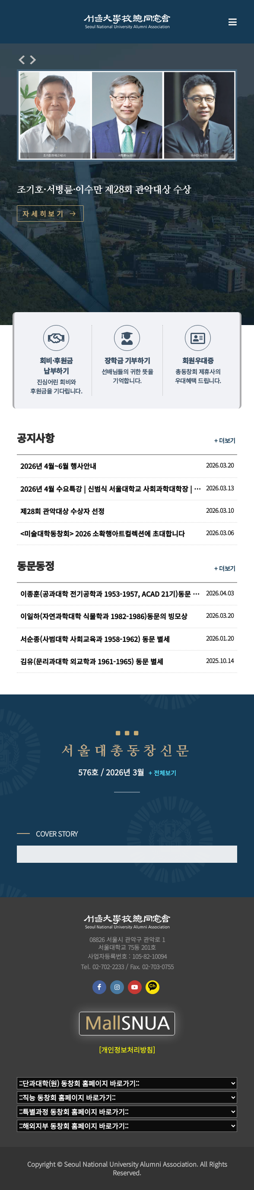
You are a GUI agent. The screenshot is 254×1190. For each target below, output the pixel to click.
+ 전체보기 (162, 773)
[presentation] (21, 60)
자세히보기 (50, 213)
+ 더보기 (224, 440)
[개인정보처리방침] (127, 1049)
